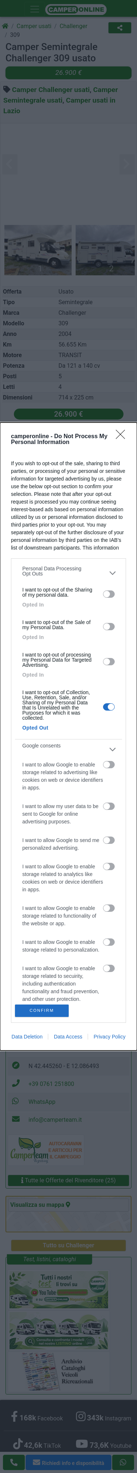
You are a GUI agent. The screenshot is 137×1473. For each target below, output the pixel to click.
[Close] (123, 437)
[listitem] (68, 573)
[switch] (109, 594)
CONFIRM (42, 1010)
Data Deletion (27, 1037)
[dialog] (68, 736)
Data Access (68, 1037)
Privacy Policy (109, 1037)
